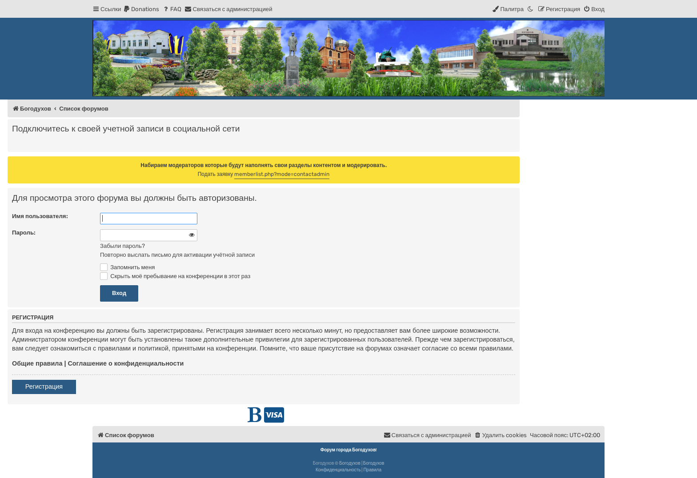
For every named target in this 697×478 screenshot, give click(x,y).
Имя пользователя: (40, 216)
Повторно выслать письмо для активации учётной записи (177, 254)
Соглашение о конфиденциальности (126, 363)
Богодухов (350, 463)
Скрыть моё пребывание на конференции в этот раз (175, 276)
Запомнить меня (127, 267)
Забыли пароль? (122, 246)
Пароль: (24, 232)
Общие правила (37, 363)
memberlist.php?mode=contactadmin (281, 174)
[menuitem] (141, 9)
